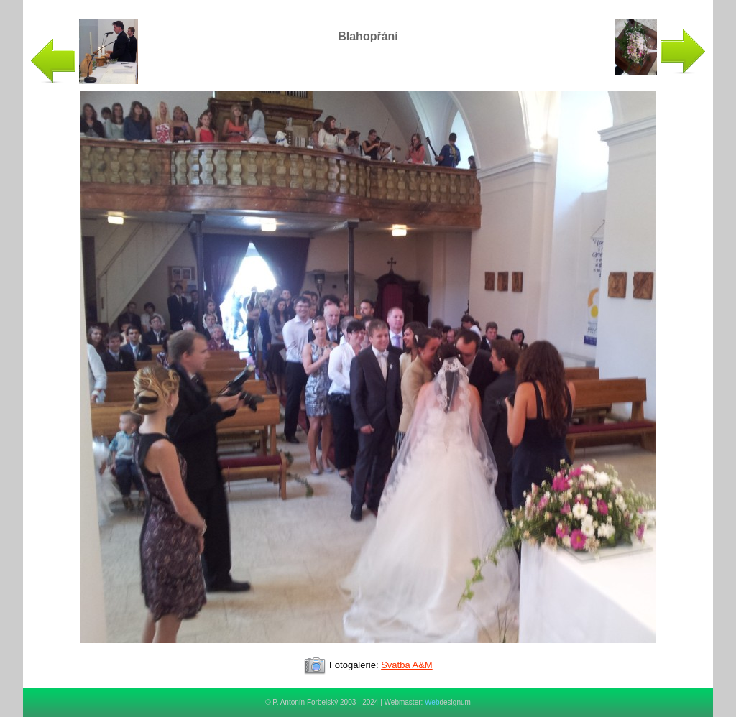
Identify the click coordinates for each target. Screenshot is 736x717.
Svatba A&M (407, 665)
